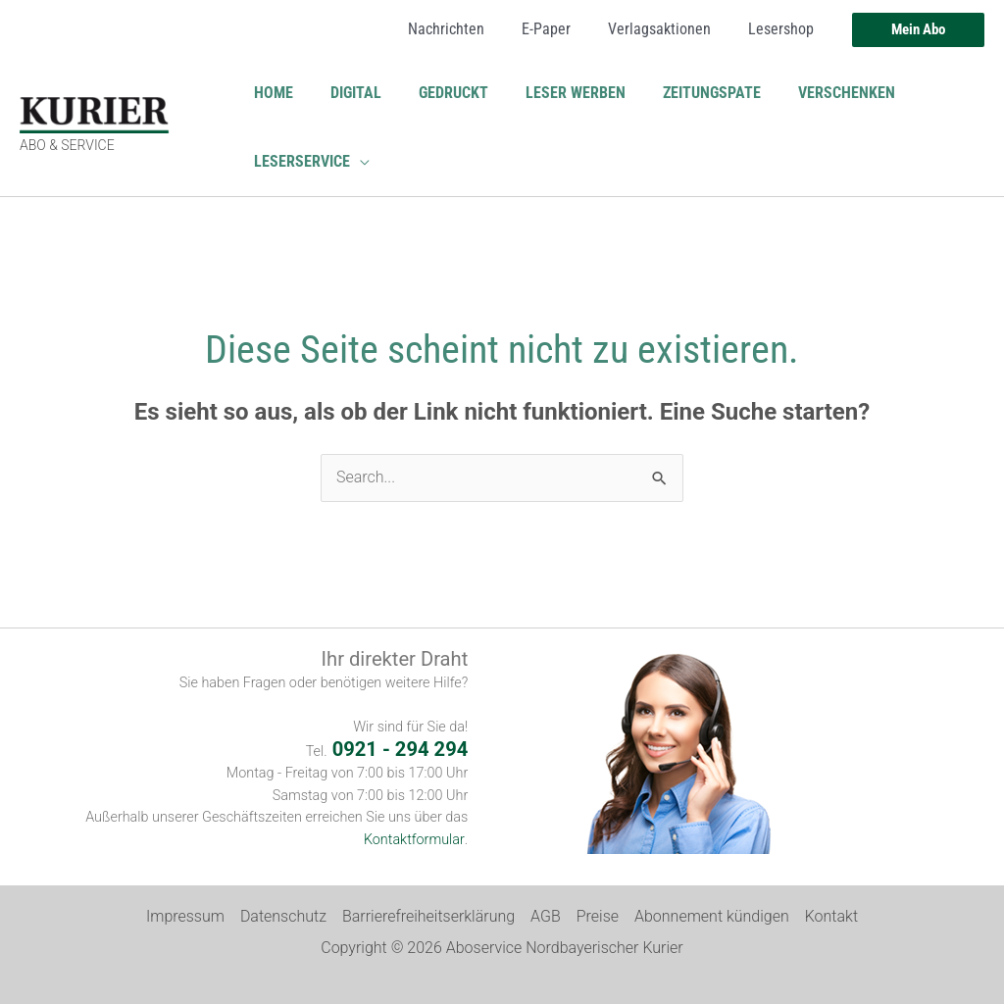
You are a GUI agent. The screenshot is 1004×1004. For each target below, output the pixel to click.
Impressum (185, 916)
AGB (545, 916)
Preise (598, 916)
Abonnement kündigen (711, 916)
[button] (918, 30)
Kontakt (831, 916)
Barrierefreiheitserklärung (428, 916)
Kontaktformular (415, 839)
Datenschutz (283, 916)
